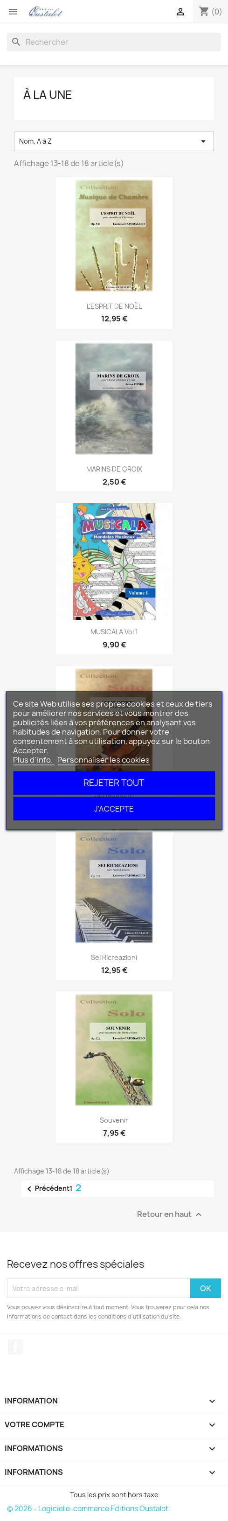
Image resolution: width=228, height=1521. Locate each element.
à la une (47, 95)
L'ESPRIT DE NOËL (114, 306)
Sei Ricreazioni (114, 957)
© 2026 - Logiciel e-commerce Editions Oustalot (87, 1509)
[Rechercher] (114, 42)
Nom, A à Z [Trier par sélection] (114, 141)
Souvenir (114, 1120)
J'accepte (114, 808)
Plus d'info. (33, 759)
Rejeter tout (113, 782)
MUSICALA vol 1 (114, 631)
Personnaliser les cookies (103, 759)
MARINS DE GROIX (114, 469)
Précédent (46, 1189)
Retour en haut (170, 1215)
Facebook (15, 1347)
